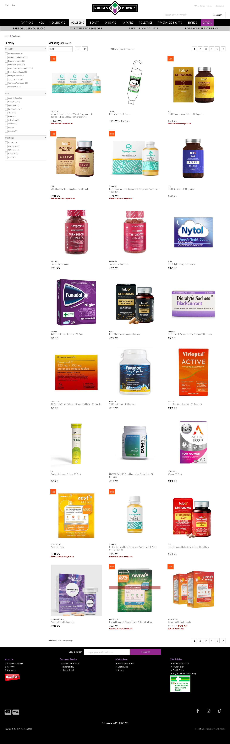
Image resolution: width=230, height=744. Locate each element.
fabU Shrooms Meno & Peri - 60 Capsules (186, 114)
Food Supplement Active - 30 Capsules (185, 404)
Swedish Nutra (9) (15, 109)
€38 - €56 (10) (13, 150)
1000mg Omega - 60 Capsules (122, 404)
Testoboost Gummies (118, 264)
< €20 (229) (12, 142)
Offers (207, 22)
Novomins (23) (14, 102)
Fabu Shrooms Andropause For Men (124, 334)
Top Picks (27, 22)
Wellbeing (77, 22)
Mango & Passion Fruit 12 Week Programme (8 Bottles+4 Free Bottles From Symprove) (71, 115)
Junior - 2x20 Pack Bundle (179, 622)
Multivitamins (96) (15, 53)
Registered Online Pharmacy (183, 673)
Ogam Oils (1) (13, 105)
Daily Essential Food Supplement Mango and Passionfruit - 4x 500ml (134, 190)
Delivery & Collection (70, 663)
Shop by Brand (67, 670)
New (41, 22)
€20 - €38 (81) (13, 146)
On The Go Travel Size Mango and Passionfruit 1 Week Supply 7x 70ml (133, 548)
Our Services (122, 667)
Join (13, 5)
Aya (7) (11, 127)
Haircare (127, 22)
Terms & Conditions (180, 663)
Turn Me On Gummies (60, 264)
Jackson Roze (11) (15, 98)
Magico (202, 729)
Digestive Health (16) (16, 61)
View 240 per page (127, 49)
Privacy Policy (177, 667)
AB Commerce (220, 729)
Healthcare (57, 22)
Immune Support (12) (16, 64)
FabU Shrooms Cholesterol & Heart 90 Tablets (188, 547)
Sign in (7, 5)
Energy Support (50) (16, 75)
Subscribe (145, 651)
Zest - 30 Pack (57, 547)
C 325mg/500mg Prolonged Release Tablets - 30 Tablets (76, 404)
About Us (10, 667)
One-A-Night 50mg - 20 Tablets (181, 264)
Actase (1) (12, 116)
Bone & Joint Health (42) (17, 72)
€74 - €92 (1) (13, 153)
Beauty (94, 22)
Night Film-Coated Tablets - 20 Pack (67, 334)
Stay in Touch (75, 651)
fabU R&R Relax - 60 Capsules (181, 189)
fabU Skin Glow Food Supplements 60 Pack (69, 189)
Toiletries (145, 22)
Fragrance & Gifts (170, 22)
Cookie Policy (177, 670)
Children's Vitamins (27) (17, 57)
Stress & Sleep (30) (15, 79)
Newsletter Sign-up (14, 663)
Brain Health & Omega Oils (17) (20, 68)
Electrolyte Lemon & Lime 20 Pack (66, 474)
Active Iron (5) (13, 120)
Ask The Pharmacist (125, 663)
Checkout (220, 5)
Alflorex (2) (12, 124)
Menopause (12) (14, 86)
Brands (192, 22)
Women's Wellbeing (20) (18, 83)
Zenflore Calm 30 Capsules (62, 622)
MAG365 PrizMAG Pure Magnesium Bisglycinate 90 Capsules (131, 475)
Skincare (110, 22)
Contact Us (10, 670)
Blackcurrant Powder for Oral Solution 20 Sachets (190, 334)
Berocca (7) (12, 131)
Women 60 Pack (175, 474)
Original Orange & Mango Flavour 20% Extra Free (130, 622)
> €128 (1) (12, 157)
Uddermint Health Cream (120, 114)
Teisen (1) (12, 113)
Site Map (120, 670)
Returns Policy (67, 667)
